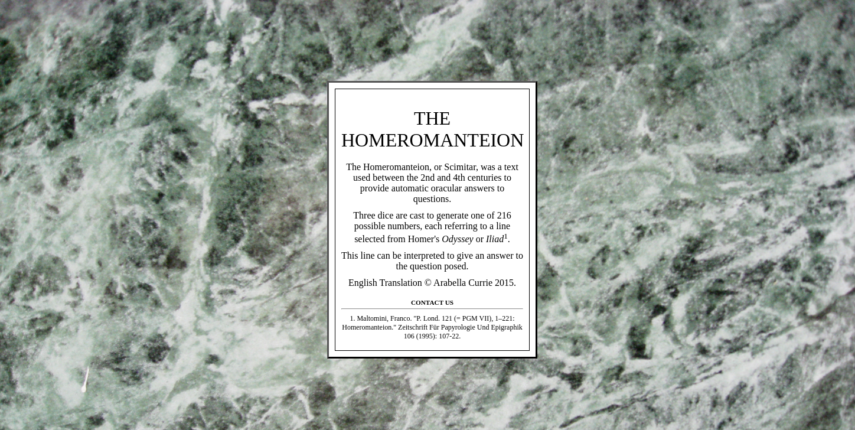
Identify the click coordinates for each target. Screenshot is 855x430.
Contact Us (432, 302)
